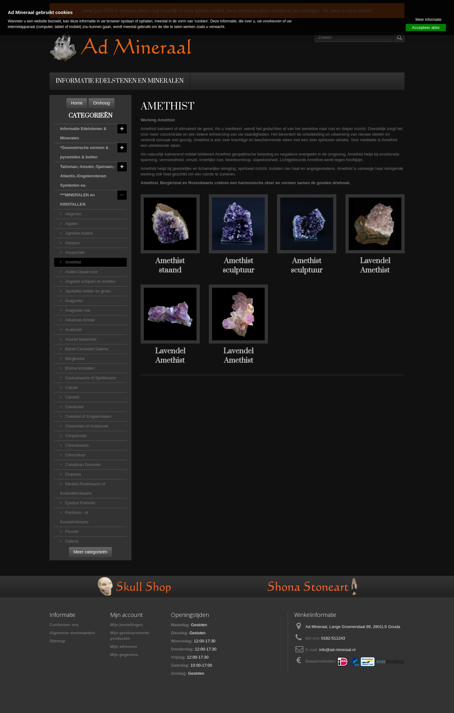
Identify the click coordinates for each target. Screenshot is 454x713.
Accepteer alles (426, 27)
